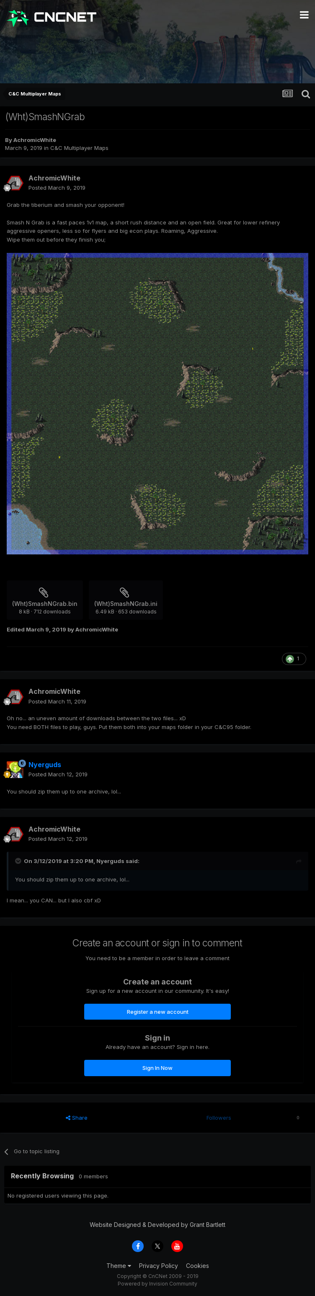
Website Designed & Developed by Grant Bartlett (157, 1224)
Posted (56, 187)
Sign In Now (157, 1067)
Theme (118, 1265)
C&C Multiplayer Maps (79, 147)
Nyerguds (110, 861)
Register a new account (157, 1011)
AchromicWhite (34, 140)
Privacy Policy (158, 1265)
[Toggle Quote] (19, 861)
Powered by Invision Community (157, 1284)
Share (77, 1117)
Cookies (197, 1265)
